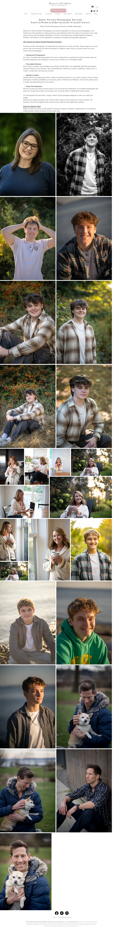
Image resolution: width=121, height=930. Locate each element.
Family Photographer (60, 921)
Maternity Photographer (31, 921)
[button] (36, 13)
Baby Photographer (51, 921)
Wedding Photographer (72, 921)
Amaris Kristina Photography (65, 917)
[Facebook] (97, 11)
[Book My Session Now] (58, 10)
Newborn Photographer (42, 921)
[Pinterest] (91, 11)
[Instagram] (94, 11)
